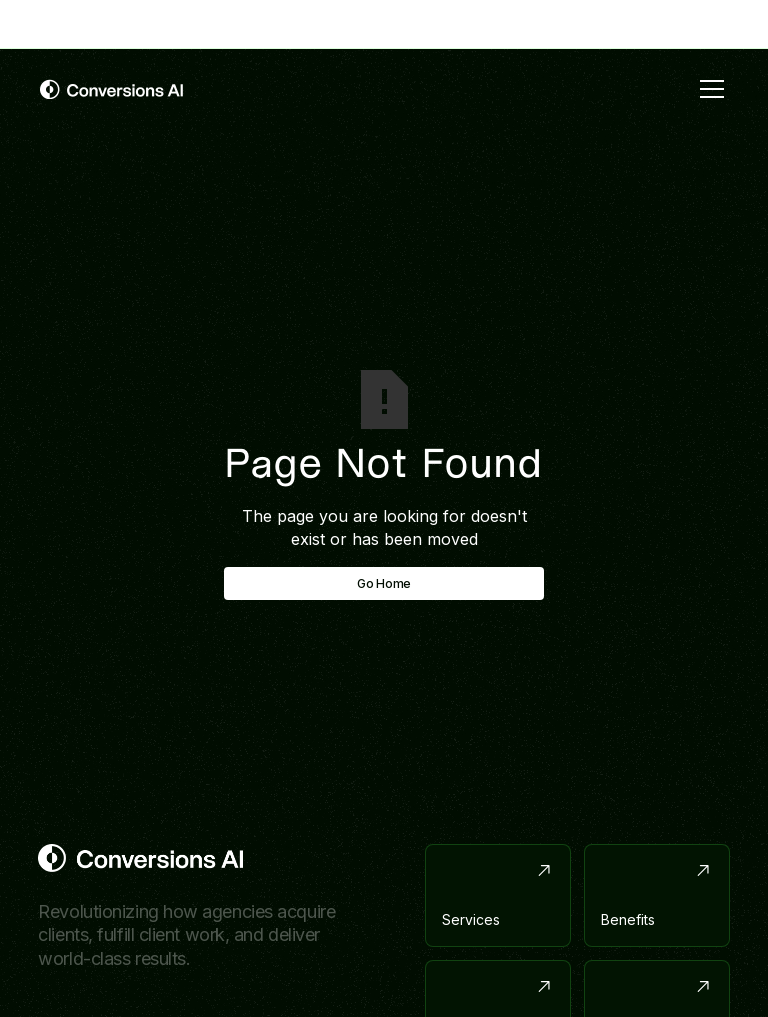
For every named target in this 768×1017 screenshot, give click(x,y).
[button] (708, 89)
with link (464, 23)
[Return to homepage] (140, 858)
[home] (111, 89)
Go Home (384, 583)
